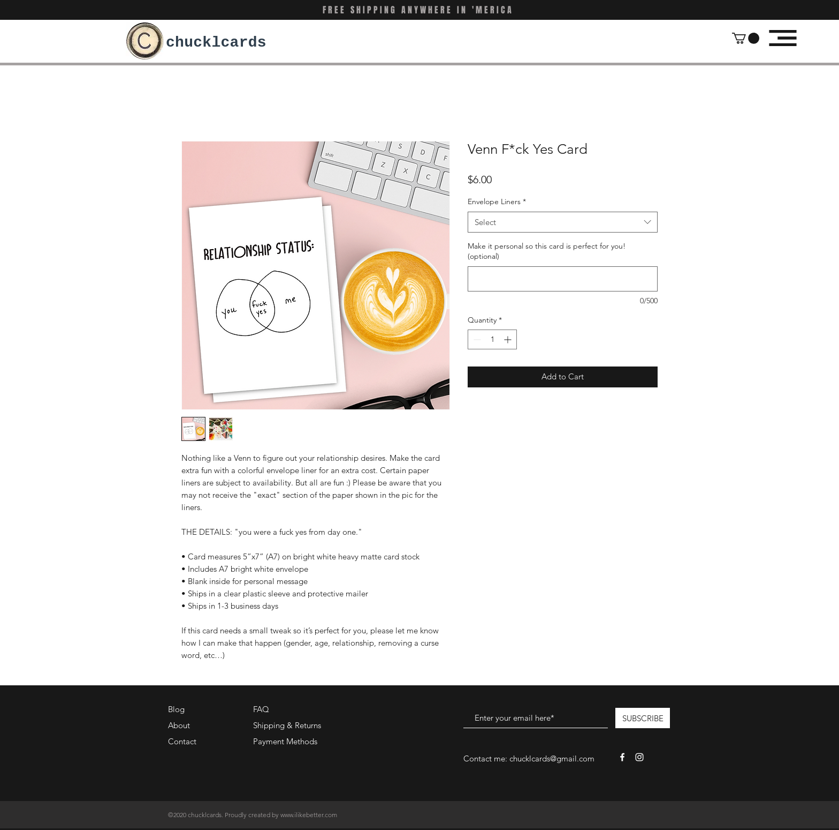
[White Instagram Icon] (639, 757)
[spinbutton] (492, 339)
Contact (182, 741)
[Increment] (508, 339)
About (179, 725)
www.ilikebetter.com (308, 815)
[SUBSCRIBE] (642, 718)
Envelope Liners (497, 201)
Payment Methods (286, 741)
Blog (176, 709)
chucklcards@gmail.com (551, 758)
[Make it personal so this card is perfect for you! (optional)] (562, 279)
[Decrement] (476, 339)
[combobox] (563, 222)
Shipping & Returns (287, 725)
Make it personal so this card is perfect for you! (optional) (547, 251)
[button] (745, 38)
